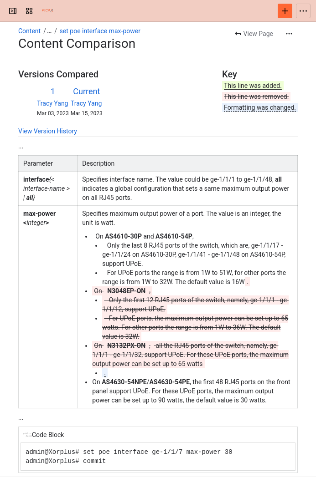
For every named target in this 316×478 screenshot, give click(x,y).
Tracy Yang (52, 103)
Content (29, 31)
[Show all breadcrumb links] (49, 31)
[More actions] (289, 34)
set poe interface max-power (100, 31)
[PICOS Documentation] (47, 11)
